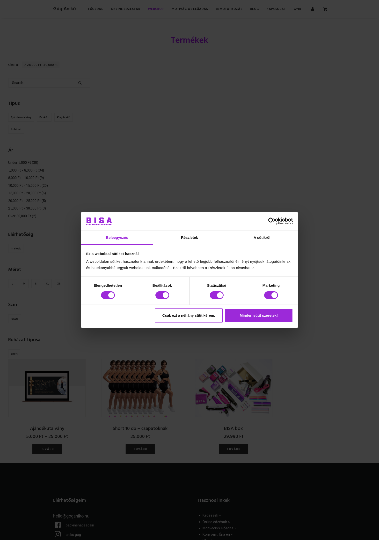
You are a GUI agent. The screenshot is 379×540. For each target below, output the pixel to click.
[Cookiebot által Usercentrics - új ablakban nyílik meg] (272, 221)
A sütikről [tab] (262, 237)
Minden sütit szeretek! (259, 315)
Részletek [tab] (189, 237)
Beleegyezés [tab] (117, 237)
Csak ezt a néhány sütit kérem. (188, 315)
